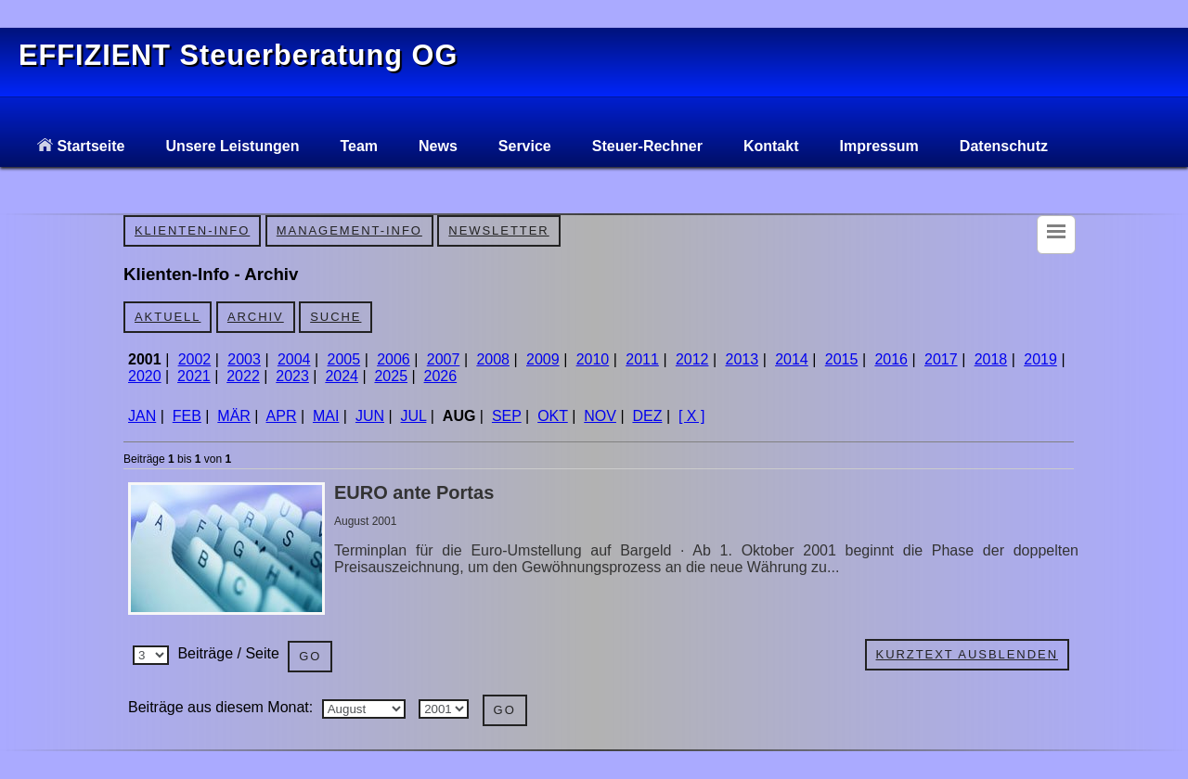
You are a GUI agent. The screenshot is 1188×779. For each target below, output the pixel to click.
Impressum (878, 146)
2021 (194, 376)
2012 (692, 359)
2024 (341, 376)
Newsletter (498, 230)
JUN (369, 416)
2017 (941, 359)
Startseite (80, 146)
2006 (393, 359)
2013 (742, 359)
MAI (326, 416)
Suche (335, 317)
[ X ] (691, 416)
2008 (493, 359)
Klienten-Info (192, 230)
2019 (1040, 359)
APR (281, 416)
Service (524, 146)
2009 (543, 359)
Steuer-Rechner (647, 146)
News (438, 146)
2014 (791, 359)
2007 (443, 359)
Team (359, 146)
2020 (144, 376)
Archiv (255, 317)
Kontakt (771, 146)
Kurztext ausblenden (967, 654)
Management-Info (349, 230)
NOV (600, 416)
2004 (294, 359)
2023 (292, 376)
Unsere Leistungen (232, 146)
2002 (195, 359)
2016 (891, 359)
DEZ (647, 416)
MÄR (234, 416)
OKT (552, 416)
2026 (441, 376)
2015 (842, 359)
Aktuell (167, 317)
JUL (414, 416)
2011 (642, 359)
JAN (142, 416)
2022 (243, 376)
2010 (593, 359)
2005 (344, 359)
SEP (507, 416)
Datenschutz (1004, 146)
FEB (187, 416)
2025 (390, 376)
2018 (991, 359)
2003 (244, 359)
